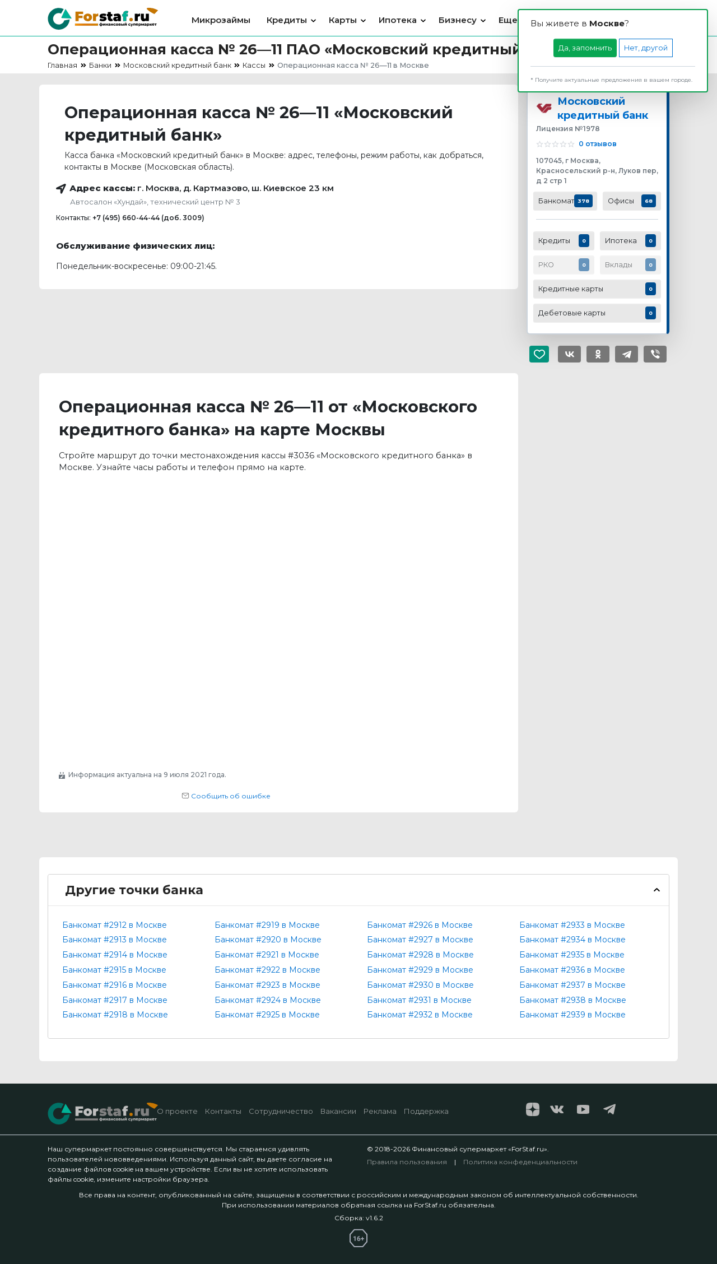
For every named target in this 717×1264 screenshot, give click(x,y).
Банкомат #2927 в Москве (420, 940)
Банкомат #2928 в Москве (420, 955)
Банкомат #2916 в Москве (114, 985)
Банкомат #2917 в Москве (114, 1000)
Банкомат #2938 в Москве (572, 1000)
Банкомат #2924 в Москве (268, 1000)
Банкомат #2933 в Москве (572, 925)
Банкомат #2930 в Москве (420, 985)
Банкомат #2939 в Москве (572, 1015)
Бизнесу (458, 20)
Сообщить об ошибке (226, 796)
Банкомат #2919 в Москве (267, 925)
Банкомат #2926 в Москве (420, 925)
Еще (508, 20)
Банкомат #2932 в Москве (420, 1015)
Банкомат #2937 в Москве (572, 985)
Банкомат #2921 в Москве (267, 955)
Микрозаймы (221, 20)
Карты (343, 20)
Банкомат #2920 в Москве (268, 940)
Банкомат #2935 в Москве (572, 955)
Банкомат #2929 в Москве (420, 970)
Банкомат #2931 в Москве (419, 1000)
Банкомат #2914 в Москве (114, 955)
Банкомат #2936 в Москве (572, 970)
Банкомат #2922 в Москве (267, 970)
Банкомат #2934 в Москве (572, 940)
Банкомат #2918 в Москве (115, 1015)
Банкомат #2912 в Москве (114, 925)
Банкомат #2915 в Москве (114, 970)
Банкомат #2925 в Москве (267, 1015)
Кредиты (287, 20)
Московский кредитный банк (602, 108)
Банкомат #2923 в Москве (267, 985)
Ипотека (398, 20)
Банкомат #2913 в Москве (114, 940)
